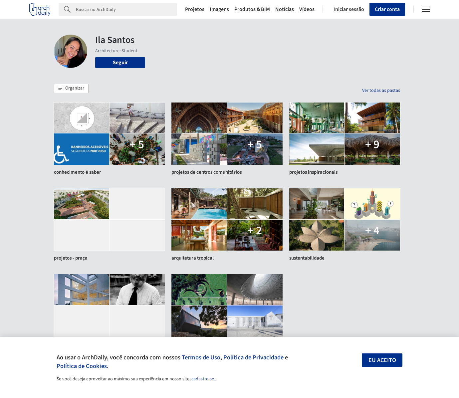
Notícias (284, 9)
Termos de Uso (201, 357)
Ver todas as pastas (381, 90)
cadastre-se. (203, 379)
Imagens (219, 9)
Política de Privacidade (253, 357)
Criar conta (387, 9)
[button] (71, 88)
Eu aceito (382, 360)
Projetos (194, 9)
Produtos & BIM (252, 9)
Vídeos (307, 9)
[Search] (126, 9)
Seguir (120, 62)
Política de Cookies (82, 366)
